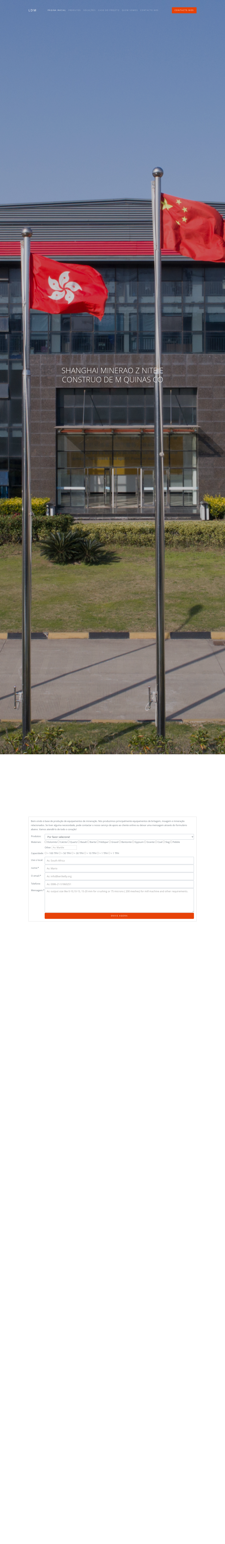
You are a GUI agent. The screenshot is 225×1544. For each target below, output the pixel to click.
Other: (61, 847)
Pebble (175, 841)
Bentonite (125, 841)
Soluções (89, 10)
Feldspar (102, 841)
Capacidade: (37, 853)
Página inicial (57, 10)
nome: (35, 867)
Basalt (82, 841)
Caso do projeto (108, 10)
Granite (149, 841)
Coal (158, 841)
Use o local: (37, 859)
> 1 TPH (102, 853)
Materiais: (36, 841)
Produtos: (36, 836)
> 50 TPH (65, 853)
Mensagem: (37, 890)
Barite (91, 841)
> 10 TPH (90, 853)
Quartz (72, 841)
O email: (36, 875)
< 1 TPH (113, 853)
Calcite (62, 841)
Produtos (74, 10)
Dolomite (51, 841)
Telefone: (36, 883)
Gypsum (138, 841)
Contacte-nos (149, 10)
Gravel (113, 841)
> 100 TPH (51, 853)
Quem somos (130, 10)
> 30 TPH (77, 853)
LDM (32, 10)
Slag (166, 841)
